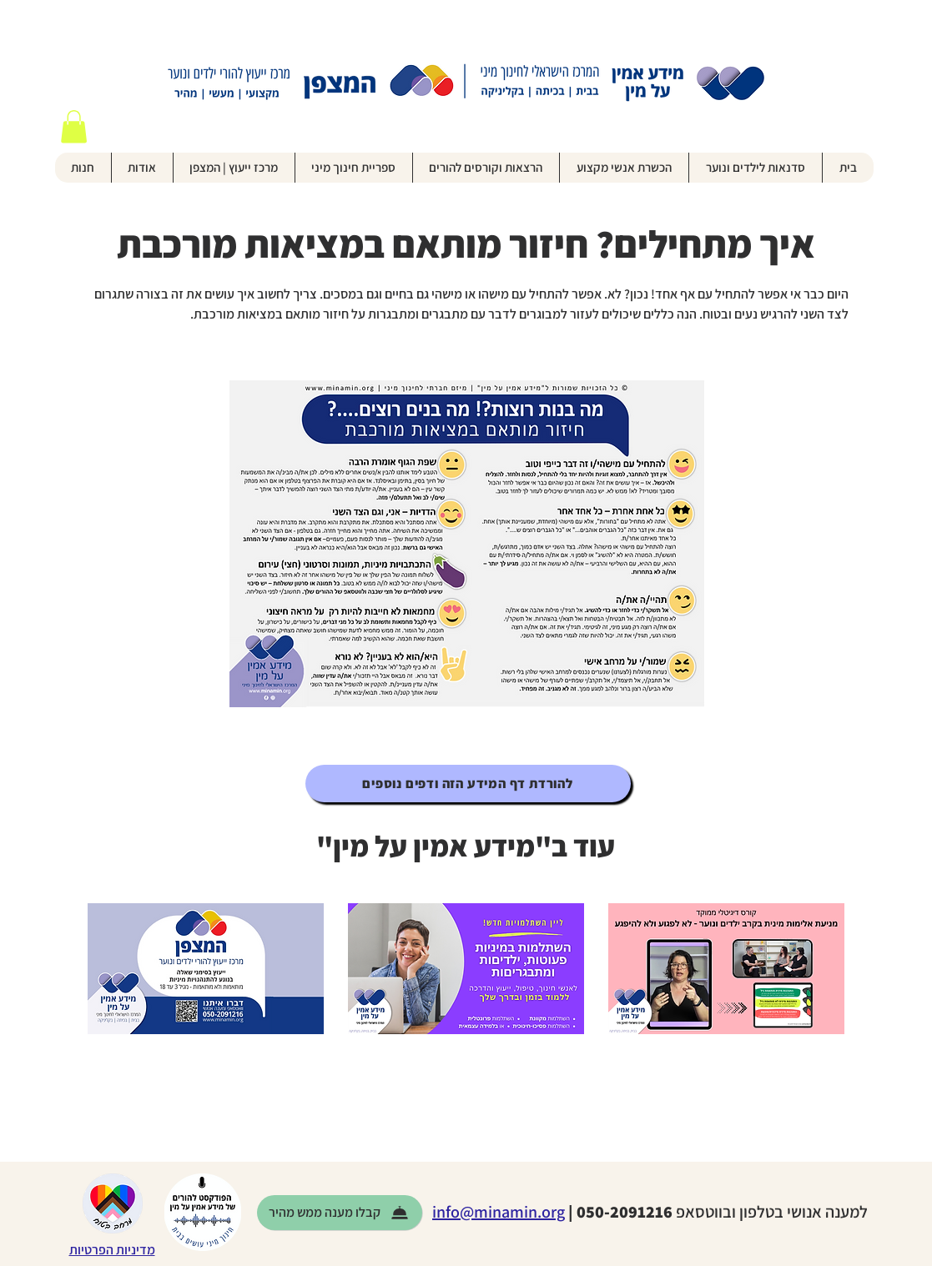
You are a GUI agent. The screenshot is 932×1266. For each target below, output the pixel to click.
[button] (74, 126)
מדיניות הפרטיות (112, 1249)
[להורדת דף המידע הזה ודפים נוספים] (468, 783)
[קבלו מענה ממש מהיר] (339, 1212)
